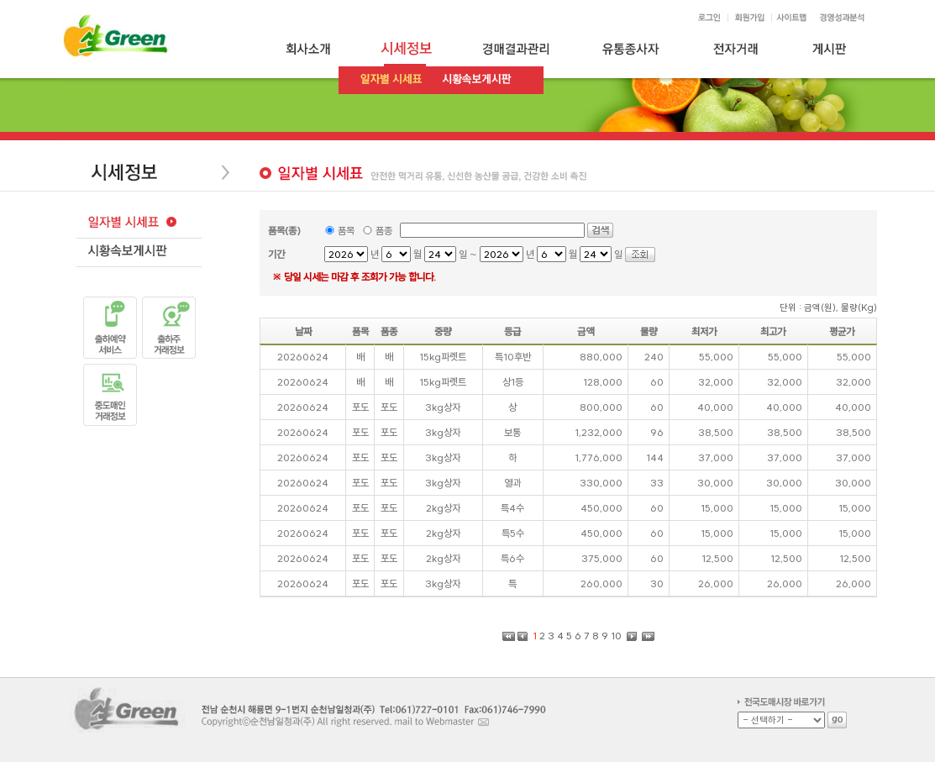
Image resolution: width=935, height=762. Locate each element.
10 (616, 635)
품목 (346, 230)
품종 (384, 230)
